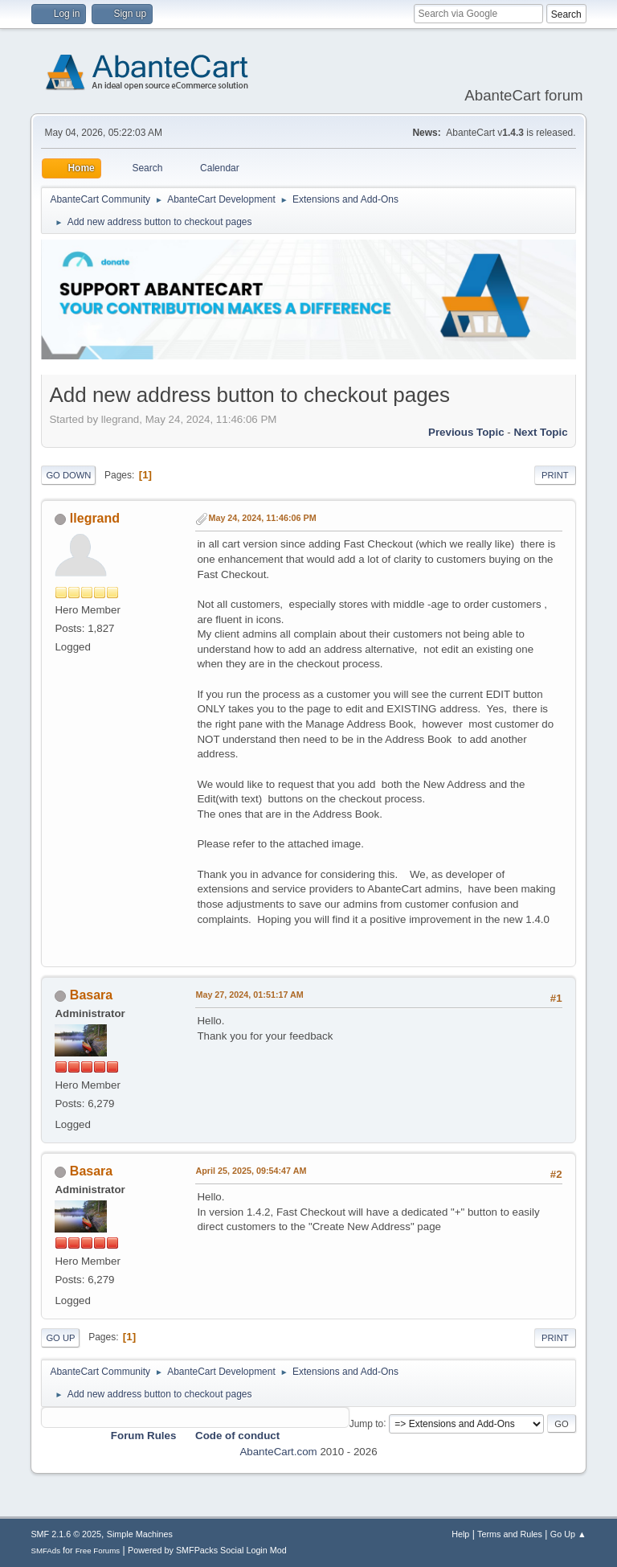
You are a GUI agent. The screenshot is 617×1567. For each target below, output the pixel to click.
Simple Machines (140, 1534)
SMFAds (45, 1550)
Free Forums (98, 1550)
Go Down (68, 475)
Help (460, 1534)
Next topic (540, 432)
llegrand (95, 518)
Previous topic (466, 432)
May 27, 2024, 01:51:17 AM (249, 994)
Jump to (366, 1423)
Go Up (60, 1338)
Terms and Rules (509, 1534)
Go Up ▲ (568, 1534)
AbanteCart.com (278, 1452)
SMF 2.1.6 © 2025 (66, 1534)
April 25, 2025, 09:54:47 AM (250, 1170)
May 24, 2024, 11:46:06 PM (262, 518)
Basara (91, 995)
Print (555, 475)
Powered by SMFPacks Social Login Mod (207, 1550)
